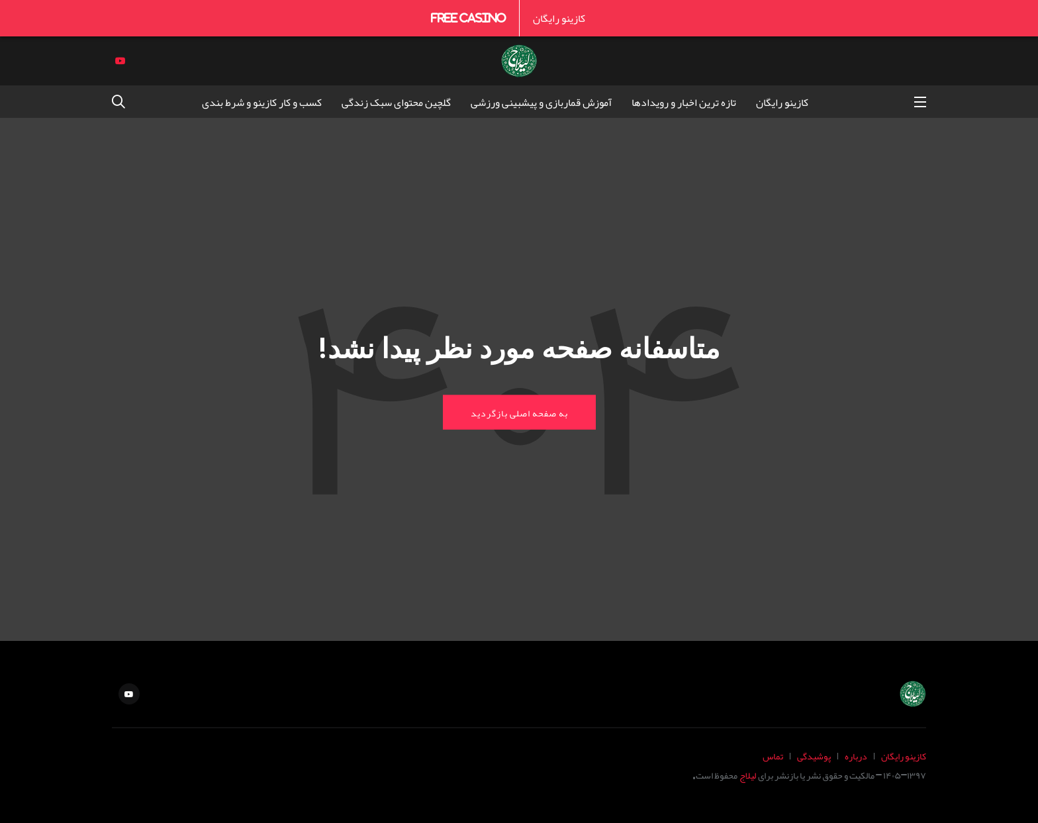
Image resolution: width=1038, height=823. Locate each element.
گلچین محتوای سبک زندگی (396, 102)
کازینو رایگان (559, 18)
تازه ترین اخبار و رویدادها (684, 102)
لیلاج (747, 775)
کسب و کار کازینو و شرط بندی (262, 102)
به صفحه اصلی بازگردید (519, 412)
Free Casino (468, 18)
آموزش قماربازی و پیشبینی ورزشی (541, 102)
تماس (773, 756)
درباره (856, 756)
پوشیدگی (814, 756)
